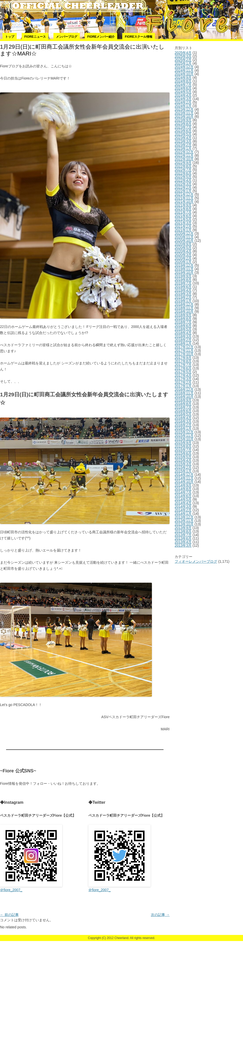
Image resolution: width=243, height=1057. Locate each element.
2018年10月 (184, 311)
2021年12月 (184, 194)
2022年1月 (183, 191)
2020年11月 (184, 237)
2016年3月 (183, 421)
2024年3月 (183, 99)
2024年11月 (184, 70)
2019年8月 (183, 280)
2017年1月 (183, 386)
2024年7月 (183, 85)
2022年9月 (183, 163)
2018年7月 (183, 322)
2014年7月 (183, 492)
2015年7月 (183, 450)
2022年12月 (184, 152)
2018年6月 (183, 326)
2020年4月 (183, 251)
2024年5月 (183, 92)
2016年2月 (183, 425)
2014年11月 (184, 478)
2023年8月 (183, 124)
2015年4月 (183, 460)
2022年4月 (183, 180)
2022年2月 (183, 187)
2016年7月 (183, 407)
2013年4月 (183, 542)
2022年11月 (184, 155)
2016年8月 (183, 404)
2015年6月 (183, 453)
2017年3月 (183, 379)
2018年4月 (183, 333)
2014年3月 (183, 506)
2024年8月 (183, 81)
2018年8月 (183, 319)
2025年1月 (183, 63)
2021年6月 (183, 216)
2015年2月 (183, 467)
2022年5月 (183, 177)
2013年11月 (184, 521)
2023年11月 (184, 113)
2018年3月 (183, 336)
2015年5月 (183, 457)
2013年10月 (184, 524)
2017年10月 (184, 354)
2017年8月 (183, 361)
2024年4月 (183, 95)
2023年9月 (183, 120)
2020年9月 (183, 244)
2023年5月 (183, 134)
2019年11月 (184, 269)
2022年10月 (184, 159)
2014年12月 (184, 475)
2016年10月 (184, 397)
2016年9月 (183, 400)
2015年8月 (183, 446)
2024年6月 (183, 88)
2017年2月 (183, 382)
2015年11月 (184, 436)
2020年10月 (184, 241)
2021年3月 (183, 223)
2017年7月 (183, 365)
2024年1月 (183, 106)
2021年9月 (183, 205)
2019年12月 (184, 265)
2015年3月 (183, 464)
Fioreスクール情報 (138, 36)
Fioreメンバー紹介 (101, 36)
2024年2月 (183, 102)
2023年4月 (183, 138)
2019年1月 (183, 301)
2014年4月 (183, 503)
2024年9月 (183, 77)
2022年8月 (183, 166)
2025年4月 (183, 53)
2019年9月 (183, 276)
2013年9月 (183, 528)
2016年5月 (183, 414)
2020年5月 (183, 248)
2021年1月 (183, 230)
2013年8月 (183, 531)
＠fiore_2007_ (11, 890)
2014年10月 (184, 482)
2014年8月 (183, 489)
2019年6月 (183, 287)
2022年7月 (183, 170)
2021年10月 (184, 202)
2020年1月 (183, 262)
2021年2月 (183, 226)
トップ (9, 36)
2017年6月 (183, 368)
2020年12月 (184, 233)
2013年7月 (183, 535)
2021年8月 (183, 209)
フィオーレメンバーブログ (196, 561)
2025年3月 (183, 56)
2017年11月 (184, 350)
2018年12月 (184, 304)
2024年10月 (184, 74)
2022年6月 (183, 173)
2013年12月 (184, 517)
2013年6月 (183, 538)
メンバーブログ (66, 36)
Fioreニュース (35, 36)
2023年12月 (184, 109)
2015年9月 (183, 443)
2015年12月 (184, 432)
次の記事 (160, 915)
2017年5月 (183, 372)
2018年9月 (183, 315)
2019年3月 (183, 294)
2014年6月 (183, 496)
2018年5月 (183, 329)
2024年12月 (184, 67)
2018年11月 (184, 308)
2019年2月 (183, 297)
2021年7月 (183, 212)
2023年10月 (184, 116)
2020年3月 (183, 255)
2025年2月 (183, 60)
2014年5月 (183, 499)
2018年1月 (183, 343)
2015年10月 (184, 439)
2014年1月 (183, 514)
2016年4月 (183, 418)
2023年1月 (183, 148)
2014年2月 (183, 510)
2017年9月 (183, 358)
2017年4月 (183, 375)
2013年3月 (183, 545)
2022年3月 (183, 184)
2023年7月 (183, 127)
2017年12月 (184, 347)
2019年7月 (183, 283)
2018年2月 (183, 340)
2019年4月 (183, 290)
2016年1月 (183, 428)
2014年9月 (183, 485)
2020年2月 (183, 258)
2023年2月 (183, 145)
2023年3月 (183, 141)
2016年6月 (183, 411)
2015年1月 (183, 471)
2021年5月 (183, 219)
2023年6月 (183, 131)
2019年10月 (184, 272)
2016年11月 (184, 393)
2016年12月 (184, 389)
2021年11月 (184, 198)
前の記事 (9, 915)
